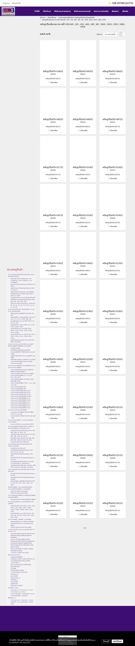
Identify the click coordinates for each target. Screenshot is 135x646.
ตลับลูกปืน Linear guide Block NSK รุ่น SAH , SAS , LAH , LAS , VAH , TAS (23, 300)
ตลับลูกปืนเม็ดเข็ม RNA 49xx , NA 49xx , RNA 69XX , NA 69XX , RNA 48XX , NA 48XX (23, 466)
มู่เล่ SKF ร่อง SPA (15, 348)
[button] (132, 11)
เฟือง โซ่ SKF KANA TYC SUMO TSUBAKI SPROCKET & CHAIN (22, 549)
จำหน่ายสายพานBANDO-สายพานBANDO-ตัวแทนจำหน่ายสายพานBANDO (21, 366)
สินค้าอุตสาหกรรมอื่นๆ (17, 585)
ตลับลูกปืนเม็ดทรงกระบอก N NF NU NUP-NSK (23, 297)
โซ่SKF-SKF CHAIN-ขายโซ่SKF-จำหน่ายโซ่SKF (23, 359)
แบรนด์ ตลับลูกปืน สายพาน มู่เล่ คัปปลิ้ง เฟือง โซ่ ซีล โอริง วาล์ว (21, 530)
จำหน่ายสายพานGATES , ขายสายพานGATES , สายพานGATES (20, 421)
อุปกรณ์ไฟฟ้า (14, 576)
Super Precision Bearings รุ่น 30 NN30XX (22, 292)
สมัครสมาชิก (16, 3)
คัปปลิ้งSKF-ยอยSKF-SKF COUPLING (20, 350)
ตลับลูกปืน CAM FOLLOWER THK (20, 442)
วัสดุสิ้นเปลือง (14, 583)
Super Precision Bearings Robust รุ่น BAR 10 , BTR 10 (22, 289)
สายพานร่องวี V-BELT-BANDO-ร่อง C (20, 404)
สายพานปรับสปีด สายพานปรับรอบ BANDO (22, 373)
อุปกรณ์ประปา (14, 574)
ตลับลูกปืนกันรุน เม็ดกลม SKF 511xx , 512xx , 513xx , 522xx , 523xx (23, 325)
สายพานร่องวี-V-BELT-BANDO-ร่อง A (20, 407)
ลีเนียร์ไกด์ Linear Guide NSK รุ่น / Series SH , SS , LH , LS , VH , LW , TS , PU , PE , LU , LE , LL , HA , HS (23, 305)
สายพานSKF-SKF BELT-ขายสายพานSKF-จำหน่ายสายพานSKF (21, 362)
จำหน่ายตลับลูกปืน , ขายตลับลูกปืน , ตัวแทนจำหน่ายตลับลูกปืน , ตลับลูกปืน (23, 594)
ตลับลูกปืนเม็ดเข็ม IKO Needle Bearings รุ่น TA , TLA (23, 458)
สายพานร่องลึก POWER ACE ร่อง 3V (20, 394)
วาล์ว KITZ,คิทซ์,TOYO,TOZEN (19, 572)
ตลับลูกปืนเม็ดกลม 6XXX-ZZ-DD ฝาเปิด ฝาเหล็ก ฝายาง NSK (22, 294)
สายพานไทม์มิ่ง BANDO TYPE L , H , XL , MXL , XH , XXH (23, 384)
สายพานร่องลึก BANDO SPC (18, 387)
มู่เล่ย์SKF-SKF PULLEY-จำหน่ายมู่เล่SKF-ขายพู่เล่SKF (23, 356)
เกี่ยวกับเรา (47, 11)
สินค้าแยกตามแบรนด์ (82, 11)
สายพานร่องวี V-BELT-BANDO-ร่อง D (20, 402)
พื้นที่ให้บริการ (12, 598)
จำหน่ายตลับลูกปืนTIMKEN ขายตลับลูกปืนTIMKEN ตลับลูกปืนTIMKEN (21, 496)
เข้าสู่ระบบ (6, 3)
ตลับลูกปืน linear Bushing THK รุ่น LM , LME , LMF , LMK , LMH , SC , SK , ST (23, 435)
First (81, 528)
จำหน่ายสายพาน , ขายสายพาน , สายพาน (22, 600)
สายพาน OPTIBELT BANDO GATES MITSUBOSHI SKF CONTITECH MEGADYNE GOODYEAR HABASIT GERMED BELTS (23, 541)
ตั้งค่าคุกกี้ (106, 641)
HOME (37, 11)
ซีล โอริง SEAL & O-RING (17, 570)
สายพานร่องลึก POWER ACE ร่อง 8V (20, 390)
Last (85, 528)
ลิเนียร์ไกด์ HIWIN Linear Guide (19, 491)
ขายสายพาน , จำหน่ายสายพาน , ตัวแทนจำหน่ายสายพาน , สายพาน (22, 591)
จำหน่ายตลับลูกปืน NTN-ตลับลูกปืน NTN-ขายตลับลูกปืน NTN (21, 470)
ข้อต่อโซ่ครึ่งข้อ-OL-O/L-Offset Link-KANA (22, 521)
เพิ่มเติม (125, 11)
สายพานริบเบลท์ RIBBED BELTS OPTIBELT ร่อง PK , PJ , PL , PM (22, 413)
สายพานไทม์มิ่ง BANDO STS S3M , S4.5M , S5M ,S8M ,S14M (22, 380)
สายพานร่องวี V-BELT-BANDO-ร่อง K (20, 398)
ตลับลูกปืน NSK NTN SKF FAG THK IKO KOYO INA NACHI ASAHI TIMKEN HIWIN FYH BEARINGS (23, 535)
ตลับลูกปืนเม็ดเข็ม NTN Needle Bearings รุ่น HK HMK (23, 478)
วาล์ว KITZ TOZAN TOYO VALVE (20, 552)
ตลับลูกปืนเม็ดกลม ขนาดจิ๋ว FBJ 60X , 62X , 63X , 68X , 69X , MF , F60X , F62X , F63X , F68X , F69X (23, 515)
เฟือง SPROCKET (15, 566)
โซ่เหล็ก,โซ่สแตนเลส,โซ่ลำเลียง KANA (21, 527)
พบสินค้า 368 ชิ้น (45, 34)
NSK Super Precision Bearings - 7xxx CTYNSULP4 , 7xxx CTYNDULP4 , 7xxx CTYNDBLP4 (21, 280)
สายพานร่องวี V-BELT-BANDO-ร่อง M (20, 400)
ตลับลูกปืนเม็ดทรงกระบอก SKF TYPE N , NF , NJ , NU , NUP (23, 322)
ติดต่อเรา (115, 11)
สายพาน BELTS (15, 563)
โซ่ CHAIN (13, 568)
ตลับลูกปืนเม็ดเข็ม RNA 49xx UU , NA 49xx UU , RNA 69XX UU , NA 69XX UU (22, 462)
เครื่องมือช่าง (14, 580)
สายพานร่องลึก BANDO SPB (18, 388)
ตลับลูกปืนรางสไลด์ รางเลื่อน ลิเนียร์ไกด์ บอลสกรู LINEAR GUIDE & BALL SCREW (23, 560)
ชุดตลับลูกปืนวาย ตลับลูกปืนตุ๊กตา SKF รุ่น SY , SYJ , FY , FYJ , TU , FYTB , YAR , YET (23, 318)
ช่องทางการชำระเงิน (101, 11)
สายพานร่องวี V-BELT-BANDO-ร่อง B (20, 406)
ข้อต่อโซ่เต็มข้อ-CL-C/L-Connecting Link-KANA (22, 524)
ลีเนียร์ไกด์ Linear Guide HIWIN (19, 493)
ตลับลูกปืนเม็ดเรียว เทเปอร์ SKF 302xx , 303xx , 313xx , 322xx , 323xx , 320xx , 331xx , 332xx (21, 330)
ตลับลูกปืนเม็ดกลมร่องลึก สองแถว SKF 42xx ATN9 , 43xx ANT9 (22, 341)
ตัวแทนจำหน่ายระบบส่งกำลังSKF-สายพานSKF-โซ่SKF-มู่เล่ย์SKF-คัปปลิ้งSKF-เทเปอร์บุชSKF (20, 345)
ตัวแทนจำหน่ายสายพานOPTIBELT (17, 410)
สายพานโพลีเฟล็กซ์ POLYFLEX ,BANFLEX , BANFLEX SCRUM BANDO (22, 370)
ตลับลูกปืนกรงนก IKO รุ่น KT (18, 448)
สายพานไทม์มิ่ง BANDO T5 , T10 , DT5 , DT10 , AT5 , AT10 (22, 376)
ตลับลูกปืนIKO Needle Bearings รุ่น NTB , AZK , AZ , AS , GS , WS (22, 451)
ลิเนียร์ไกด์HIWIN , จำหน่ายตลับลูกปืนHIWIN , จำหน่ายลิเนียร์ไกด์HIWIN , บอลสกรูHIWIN (20, 488)
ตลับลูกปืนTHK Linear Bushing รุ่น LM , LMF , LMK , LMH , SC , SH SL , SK (23, 431)
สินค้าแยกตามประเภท (62, 11)
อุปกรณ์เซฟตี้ (14, 582)
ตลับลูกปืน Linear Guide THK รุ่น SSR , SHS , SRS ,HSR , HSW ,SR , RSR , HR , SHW (23, 439)
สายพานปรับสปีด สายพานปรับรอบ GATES (22, 424)
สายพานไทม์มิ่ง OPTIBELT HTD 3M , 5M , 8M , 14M (23, 417)
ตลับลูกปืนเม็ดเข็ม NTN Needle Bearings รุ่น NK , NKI (23, 474)
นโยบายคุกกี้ (26, 642)
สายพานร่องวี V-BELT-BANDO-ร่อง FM (21, 396)
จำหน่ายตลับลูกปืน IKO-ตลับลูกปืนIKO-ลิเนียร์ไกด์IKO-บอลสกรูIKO (20, 445)
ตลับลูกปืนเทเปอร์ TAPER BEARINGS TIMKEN (23, 499)
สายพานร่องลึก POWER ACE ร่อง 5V (20, 392)
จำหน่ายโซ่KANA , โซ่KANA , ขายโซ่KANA (19, 519)
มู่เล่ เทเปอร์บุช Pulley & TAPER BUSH (21, 564)
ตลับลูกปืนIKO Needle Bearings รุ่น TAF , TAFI (22, 455)
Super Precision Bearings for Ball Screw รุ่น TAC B (23, 285)
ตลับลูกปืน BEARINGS (17, 557)
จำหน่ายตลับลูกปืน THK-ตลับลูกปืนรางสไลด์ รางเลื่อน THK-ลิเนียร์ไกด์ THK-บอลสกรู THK (21, 427)
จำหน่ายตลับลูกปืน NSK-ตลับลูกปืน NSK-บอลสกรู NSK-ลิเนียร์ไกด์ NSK (21, 275)
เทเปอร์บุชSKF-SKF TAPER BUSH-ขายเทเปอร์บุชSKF (23, 353)
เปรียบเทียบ (54, 82)
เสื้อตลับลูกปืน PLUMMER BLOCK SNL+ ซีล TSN (22, 314)
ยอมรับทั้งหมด (117, 641)
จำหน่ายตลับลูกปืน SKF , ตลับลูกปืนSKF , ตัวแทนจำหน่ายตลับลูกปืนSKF (21, 310)
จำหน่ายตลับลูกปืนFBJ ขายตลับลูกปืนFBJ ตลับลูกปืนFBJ (21, 502)
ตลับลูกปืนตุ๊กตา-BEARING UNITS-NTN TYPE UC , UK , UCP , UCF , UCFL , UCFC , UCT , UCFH (23, 483)
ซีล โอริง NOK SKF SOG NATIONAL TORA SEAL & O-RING (22, 546)
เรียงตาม (100, 34)
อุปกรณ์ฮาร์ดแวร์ (15, 578)
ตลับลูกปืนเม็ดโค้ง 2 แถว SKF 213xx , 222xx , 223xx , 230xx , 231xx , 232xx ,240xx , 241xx (23, 336)
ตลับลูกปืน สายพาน (13, 588)
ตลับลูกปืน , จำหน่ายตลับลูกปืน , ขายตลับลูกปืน (22, 603)
